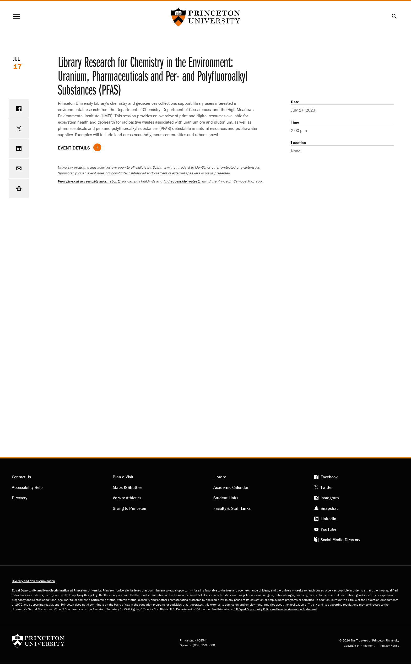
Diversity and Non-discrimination (33, 581)
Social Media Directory (340, 539)
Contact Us (21, 476)
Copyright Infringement (359, 645)
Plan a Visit (123, 476)
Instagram (330, 497)
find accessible (182, 181)
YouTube (328, 529)
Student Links (225, 497)
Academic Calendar (230, 487)
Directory (19, 497)
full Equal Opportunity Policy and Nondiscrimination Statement (275, 609)
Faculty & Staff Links (232, 508)
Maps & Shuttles (127, 487)
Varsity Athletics (127, 497)
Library (219, 476)
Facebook (329, 476)
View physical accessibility (89, 181)
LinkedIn (328, 518)
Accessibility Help (27, 487)
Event (74, 148)
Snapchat (329, 508)
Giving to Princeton (129, 508)
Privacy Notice (389, 645)
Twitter (327, 487)
